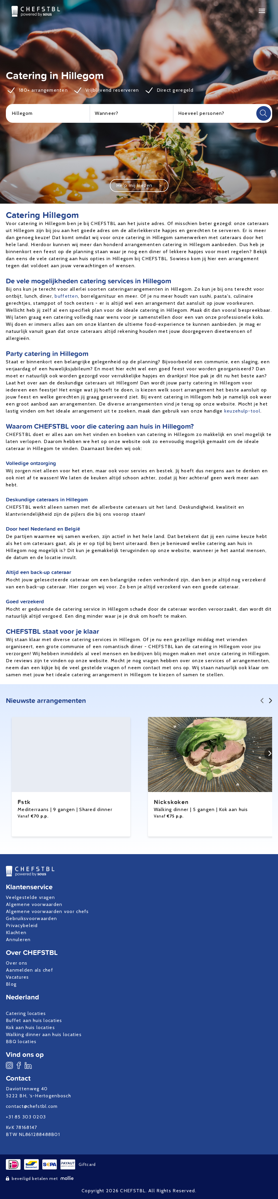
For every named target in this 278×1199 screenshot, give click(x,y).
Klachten (16, 932)
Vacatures (17, 977)
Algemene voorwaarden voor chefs (47, 911)
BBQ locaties (21, 1041)
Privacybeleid (22, 925)
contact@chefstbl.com (32, 1106)
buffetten (66, 296)
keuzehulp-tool (242, 411)
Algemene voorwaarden (34, 904)
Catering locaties (26, 1013)
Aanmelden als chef (29, 970)
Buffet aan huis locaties (34, 1020)
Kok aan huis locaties (30, 1027)
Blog (11, 984)
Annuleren (18, 939)
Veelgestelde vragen (30, 897)
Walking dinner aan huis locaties (44, 1034)
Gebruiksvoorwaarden (31, 918)
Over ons (16, 963)
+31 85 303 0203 (26, 1117)
